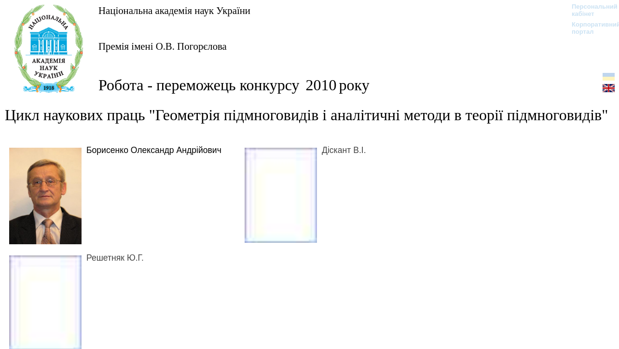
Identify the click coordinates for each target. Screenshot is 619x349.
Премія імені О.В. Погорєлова (162, 46)
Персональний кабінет (590, 10)
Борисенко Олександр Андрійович (153, 150)
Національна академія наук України (174, 10)
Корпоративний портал (590, 28)
